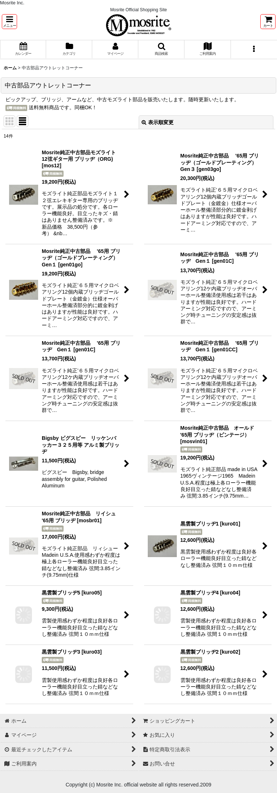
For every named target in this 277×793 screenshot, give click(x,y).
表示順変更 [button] (158, 122)
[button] (9, 21)
